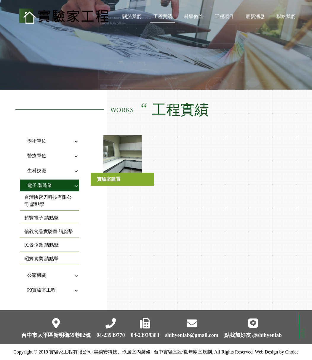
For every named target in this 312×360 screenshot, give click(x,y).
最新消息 (255, 15)
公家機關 (36, 270)
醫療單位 (36, 151)
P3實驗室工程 (41, 285)
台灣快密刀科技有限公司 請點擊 (48, 196)
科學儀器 (193, 15)
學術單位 (36, 136)
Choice (291, 351)
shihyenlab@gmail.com (191, 335)
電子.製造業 (39, 180)
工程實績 (162, 15)
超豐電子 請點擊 (41, 213)
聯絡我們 (285, 15)
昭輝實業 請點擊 (41, 253)
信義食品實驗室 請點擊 (48, 226)
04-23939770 (111, 335)
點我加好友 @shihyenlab (253, 335)
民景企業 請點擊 (41, 240)
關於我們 (131, 15)
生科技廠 (36, 165)
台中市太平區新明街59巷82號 (56, 335)
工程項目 (224, 15)
